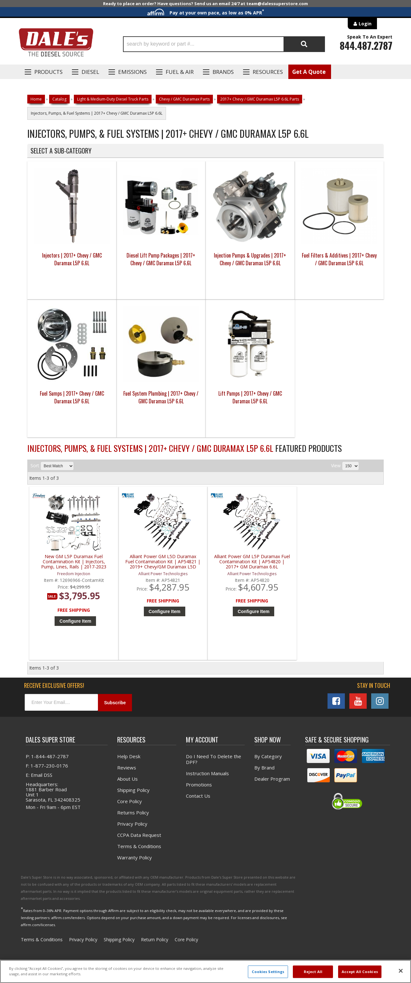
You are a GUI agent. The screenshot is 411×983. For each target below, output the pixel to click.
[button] (224, 44)
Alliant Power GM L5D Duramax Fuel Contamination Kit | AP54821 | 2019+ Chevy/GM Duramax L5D (162, 562)
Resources (268, 71)
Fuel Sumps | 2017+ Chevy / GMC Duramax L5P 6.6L (72, 397)
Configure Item (75, 621)
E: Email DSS (39, 775)
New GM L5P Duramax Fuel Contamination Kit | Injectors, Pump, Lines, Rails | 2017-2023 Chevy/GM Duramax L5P (73, 562)
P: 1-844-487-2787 (47, 756)
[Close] (401, 971)
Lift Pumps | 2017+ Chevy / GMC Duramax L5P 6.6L (250, 397)
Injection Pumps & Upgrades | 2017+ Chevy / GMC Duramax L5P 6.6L (250, 259)
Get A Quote (309, 71)
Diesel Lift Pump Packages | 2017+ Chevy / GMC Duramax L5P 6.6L (161, 259)
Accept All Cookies (360, 971)
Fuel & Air (180, 71)
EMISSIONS (132, 71)
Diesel (90, 71)
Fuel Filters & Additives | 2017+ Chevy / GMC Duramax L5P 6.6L (339, 259)
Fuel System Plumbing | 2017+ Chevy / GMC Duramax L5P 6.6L (160, 397)
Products (48, 71)
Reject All (313, 971)
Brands (223, 71)
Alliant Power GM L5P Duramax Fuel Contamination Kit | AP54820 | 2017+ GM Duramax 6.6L (252, 562)
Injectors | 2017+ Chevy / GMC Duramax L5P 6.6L (72, 259)
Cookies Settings (268, 971)
